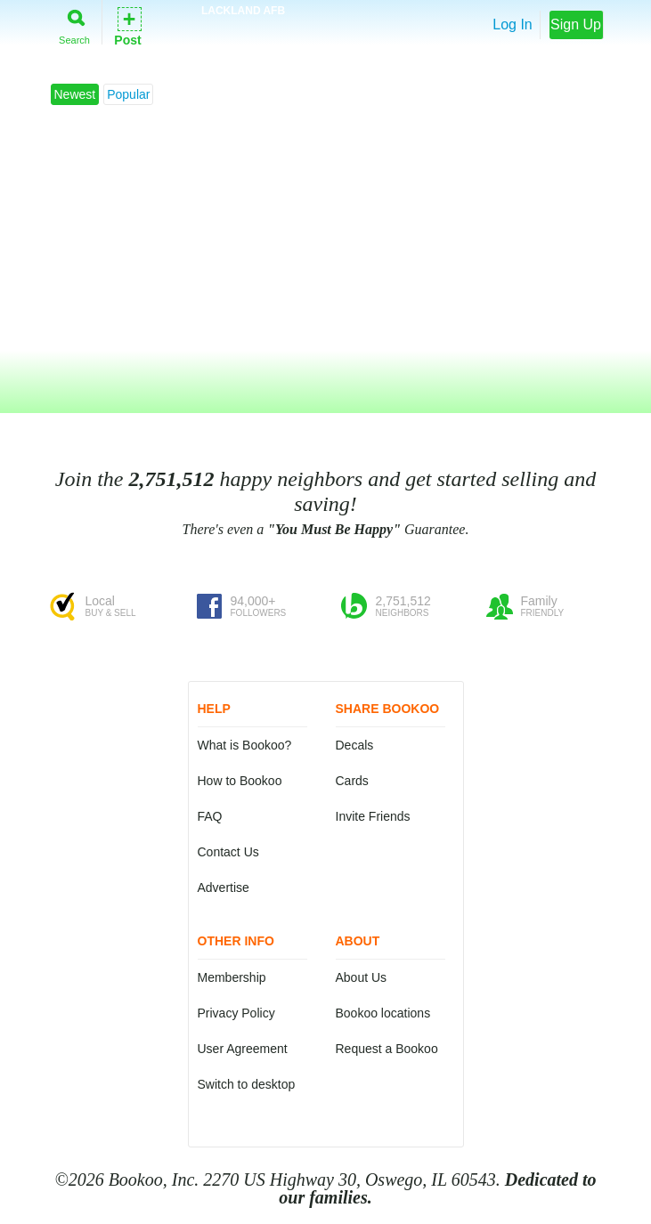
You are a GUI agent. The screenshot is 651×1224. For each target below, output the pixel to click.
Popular (128, 94)
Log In (512, 24)
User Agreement (243, 1049)
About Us (361, 977)
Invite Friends (373, 816)
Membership (232, 977)
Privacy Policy (236, 1013)
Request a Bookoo (387, 1049)
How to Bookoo (240, 781)
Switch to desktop (247, 1084)
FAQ (210, 816)
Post (127, 25)
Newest (75, 94)
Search (74, 24)
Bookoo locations (383, 1013)
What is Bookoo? (245, 745)
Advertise (223, 887)
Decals (355, 745)
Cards (352, 781)
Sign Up (575, 24)
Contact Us (228, 852)
